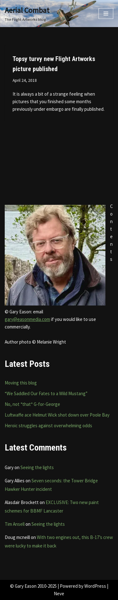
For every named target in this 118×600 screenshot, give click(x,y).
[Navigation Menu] (105, 13)
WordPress (95, 586)
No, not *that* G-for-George (32, 404)
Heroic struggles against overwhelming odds (48, 426)
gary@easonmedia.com (27, 319)
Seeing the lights (37, 467)
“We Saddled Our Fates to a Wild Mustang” (46, 393)
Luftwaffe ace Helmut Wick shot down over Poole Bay (57, 415)
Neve (59, 594)
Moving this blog (21, 383)
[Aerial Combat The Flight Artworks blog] (27, 13)
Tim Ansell (15, 524)
